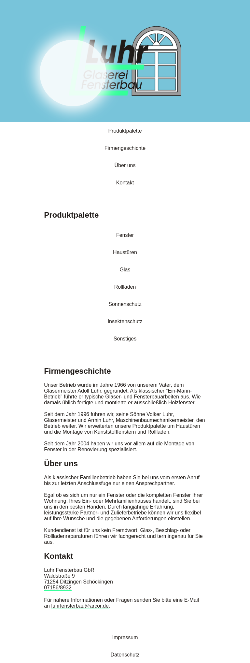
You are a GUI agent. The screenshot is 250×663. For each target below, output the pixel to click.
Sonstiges (125, 338)
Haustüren (125, 252)
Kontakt (125, 182)
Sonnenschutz (124, 304)
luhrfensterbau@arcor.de (79, 606)
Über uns (125, 165)
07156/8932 (58, 587)
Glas (125, 269)
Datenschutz (125, 654)
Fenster (125, 235)
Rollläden (125, 287)
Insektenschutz (125, 321)
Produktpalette (125, 131)
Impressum (125, 637)
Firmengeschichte (125, 148)
